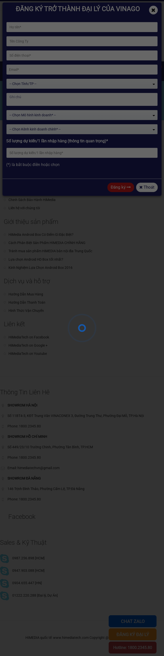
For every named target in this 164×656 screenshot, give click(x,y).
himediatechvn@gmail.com (30, 5)
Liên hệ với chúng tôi (24, 208)
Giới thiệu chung (20, 175)
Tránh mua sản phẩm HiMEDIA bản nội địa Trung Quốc (50, 251)
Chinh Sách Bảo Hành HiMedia (32, 200)
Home (14, 110)
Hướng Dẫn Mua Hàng (25, 294)
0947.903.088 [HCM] (28, 571)
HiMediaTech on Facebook (28, 337)
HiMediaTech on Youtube (27, 354)
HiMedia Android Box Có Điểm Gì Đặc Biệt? (41, 235)
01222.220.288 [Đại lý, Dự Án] (35, 595)
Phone (66, 5)
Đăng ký (121, 187)
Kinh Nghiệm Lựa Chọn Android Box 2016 (40, 268)
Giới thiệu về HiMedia (24, 183)
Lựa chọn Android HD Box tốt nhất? (35, 259)
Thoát (147, 187)
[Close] (153, 10)
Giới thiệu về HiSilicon (24, 192)
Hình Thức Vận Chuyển (26, 311)
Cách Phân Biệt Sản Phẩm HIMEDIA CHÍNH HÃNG (46, 243)
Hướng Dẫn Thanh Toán (26, 302)
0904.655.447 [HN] (27, 583)
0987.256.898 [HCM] (28, 558)
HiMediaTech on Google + (28, 345)
